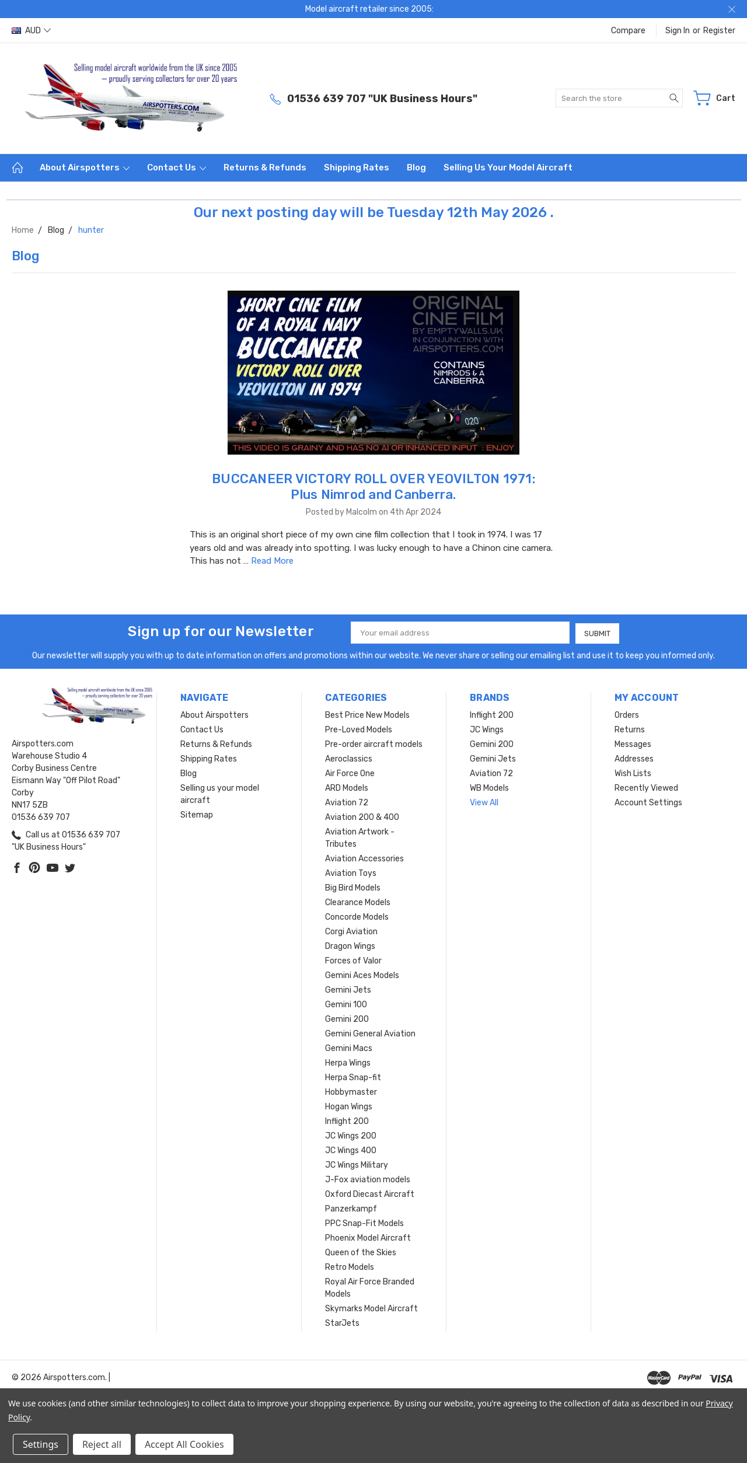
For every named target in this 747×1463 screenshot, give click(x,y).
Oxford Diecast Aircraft (369, 1194)
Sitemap (196, 814)
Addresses (634, 758)
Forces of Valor (353, 960)
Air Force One (350, 773)
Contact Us (176, 167)
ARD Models (346, 787)
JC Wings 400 (350, 1150)
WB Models (489, 787)
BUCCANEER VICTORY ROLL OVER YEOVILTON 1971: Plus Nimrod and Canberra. (373, 486)
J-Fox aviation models (367, 1179)
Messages (633, 744)
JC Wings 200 (350, 1135)
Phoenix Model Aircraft (368, 1237)
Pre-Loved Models (358, 729)
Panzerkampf (351, 1208)
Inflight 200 (347, 1121)
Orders (627, 715)
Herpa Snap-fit (353, 1077)
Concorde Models (357, 916)
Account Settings (648, 802)
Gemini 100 (346, 1004)
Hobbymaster (351, 1092)
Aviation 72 (346, 802)
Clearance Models (357, 902)
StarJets (342, 1323)
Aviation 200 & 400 (362, 817)
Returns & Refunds (265, 167)
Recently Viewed (646, 787)
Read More (272, 561)
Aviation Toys (350, 873)
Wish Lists (633, 773)
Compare (628, 31)
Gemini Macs (348, 1048)
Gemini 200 (347, 1019)
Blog (416, 167)
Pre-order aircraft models (374, 744)
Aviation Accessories (364, 858)
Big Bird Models (353, 887)
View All (484, 802)
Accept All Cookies (184, 1444)
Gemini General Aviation (370, 1033)
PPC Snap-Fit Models (364, 1223)
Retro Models (349, 1267)
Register (719, 31)
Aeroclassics (348, 758)
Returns (630, 729)
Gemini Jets (348, 989)
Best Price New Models (367, 715)
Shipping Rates (356, 167)
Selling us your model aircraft (508, 167)
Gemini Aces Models (362, 975)
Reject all (101, 1444)
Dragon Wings (350, 946)
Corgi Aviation (351, 931)
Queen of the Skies (360, 1252)
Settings (40, 1444)
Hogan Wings (348, 1106)
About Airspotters (85, 167)
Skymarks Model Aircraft (371, 1308)
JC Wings (487, 729)
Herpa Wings (348, 1062)
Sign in (677, 31)
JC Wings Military (356, 1164)
